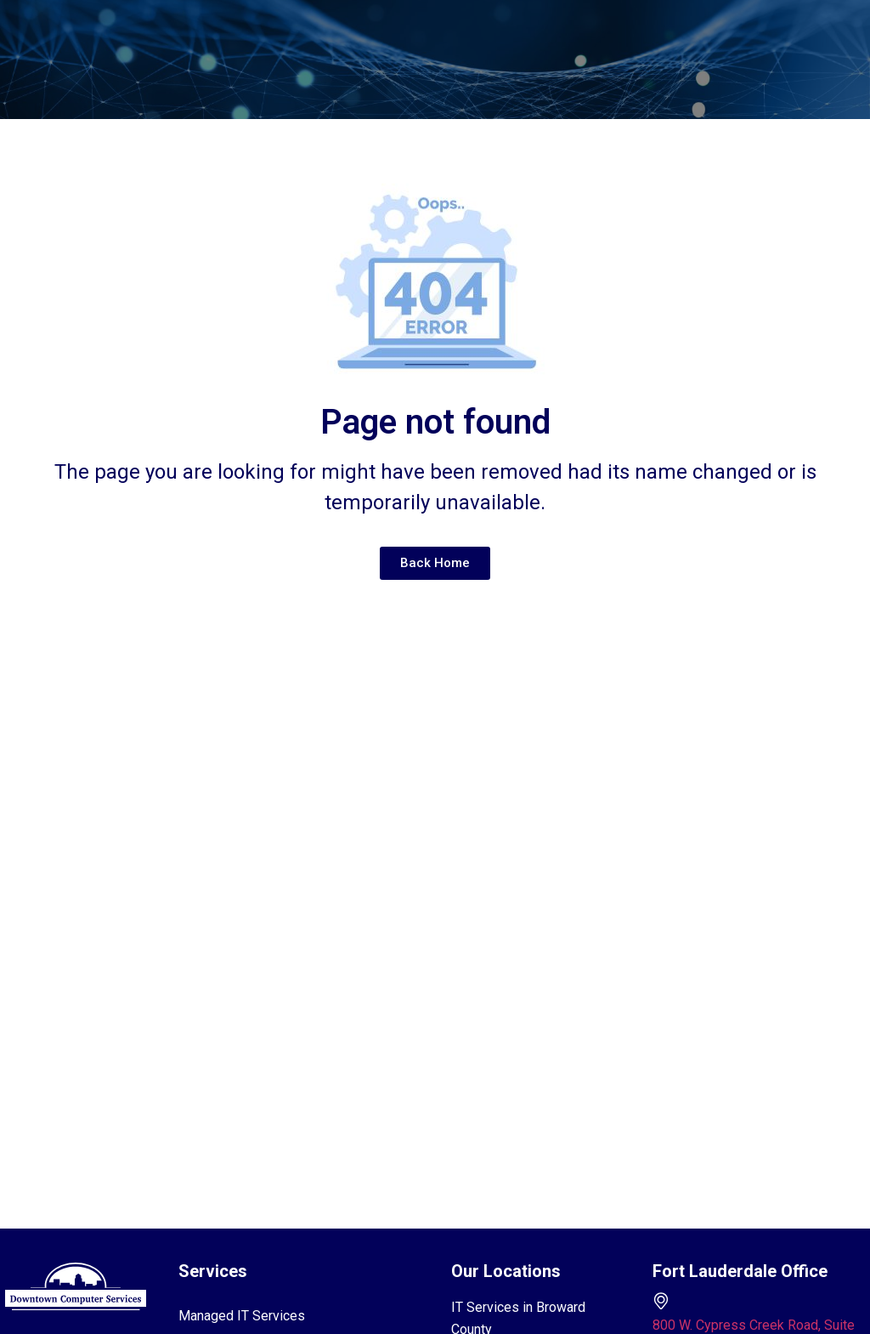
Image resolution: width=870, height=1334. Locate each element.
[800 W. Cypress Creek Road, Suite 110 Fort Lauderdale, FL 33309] (660, 1300)
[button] (418, 42)
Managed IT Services (241, 1316)
